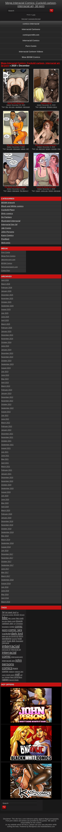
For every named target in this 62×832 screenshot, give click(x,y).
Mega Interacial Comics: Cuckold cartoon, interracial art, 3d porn (31, 4)
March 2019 (5, 540)
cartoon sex (7, 623)
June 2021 (5, 456)
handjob (14, 639)
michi (4, 675)
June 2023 (5, 375)
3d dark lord (10, 612)
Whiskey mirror (52, 107)
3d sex (22, 615)
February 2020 (6, 514)
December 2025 (7, 295)
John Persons (7, 232)
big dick (4, 621)
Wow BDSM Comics (31, 57)
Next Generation (16, 677)
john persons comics (12, 664)
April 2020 (5, 507)
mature (23, 149)
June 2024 (5, 346)
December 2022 (7, 397)
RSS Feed (24, 19)
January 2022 (6, 430)
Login (33, 15)
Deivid (51, 191)
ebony (9, 191)
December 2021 (7, 434)
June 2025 (5, 317)
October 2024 (6, 342)
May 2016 (5, 595)
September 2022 (7, 408)
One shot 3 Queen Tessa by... (46, 145)
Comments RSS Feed (34, 19)
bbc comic (12, 619)
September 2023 (7, 364)
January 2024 (6, 350)
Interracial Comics (31, 40)
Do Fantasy (6, 217)
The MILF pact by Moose (16, 145)
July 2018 (4, 551)
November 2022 (7, 401)
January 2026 (6, 291)
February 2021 (6, 470)
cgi (37, 149)
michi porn (10, 675)
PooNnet (5, 239)
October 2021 (6, 441)
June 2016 (5, 591)
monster (54, 149)
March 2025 (5, 324)
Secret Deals (14, 680)
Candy (38, 191)
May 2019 (5, 536)
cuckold (6, 633)
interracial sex (8, 661)
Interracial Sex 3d (9, 225)
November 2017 (7, 558)
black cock (11, 621)
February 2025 (6, 328)
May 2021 (5, 459)
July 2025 (4, 313)
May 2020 (5, 503)
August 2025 (6, 310)
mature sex (19, 672)
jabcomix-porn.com (8, 260)
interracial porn (17, 657)
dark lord (42, 149)
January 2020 (6, 518)
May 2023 (5, 379)
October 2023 (6, 361)
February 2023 (6, 390)
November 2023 (7, 357)
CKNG (11, 627)
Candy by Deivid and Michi (46, 187)
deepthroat (14, 636)
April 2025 (5, 320)
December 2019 (7, 521)
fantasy (48, 149)
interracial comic (9, 654)
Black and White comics (12, 206)
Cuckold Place (8, 210)
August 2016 (6, 584)
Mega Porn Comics (8, 256)
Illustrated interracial (10, 221)
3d (3, 612)
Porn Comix (31, 46)
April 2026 (5, 280)
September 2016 (7, 580)
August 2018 (6, 547)
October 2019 (6, 529)
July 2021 (4, 452)
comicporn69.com (31, 35)
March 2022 (5, 423)
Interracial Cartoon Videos (31, 52)
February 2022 (6, 426)
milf (27, 149)
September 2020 (7, 489)
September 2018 (7, 543)
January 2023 (6, 394)
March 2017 (5, 576)
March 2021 (5, 467)
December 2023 (7, 353)
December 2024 (7, 335)
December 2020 (7, 478)
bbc (7, 107)
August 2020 (6, 492)
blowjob (19, 621)
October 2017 (6, 562)
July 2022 (4, 416)
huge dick (11, 641)
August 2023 (6, 368)
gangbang (18, 107)
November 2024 (7, 339)
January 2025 (6, 332)
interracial (26, 107)
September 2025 (7, 306)
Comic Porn (5, 271)
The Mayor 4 (24, 191)
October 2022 (6, 404)
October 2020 (6, 485)
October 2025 (6, 302)
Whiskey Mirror (46, 103)
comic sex (44, 191)
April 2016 (5, 598)
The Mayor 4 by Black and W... (16, 187)
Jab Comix (6, 228)
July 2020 (4, 496)
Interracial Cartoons (31, 29)
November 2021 (7, 437)
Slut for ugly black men (15, 103)
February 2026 (6, 288)
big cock (12, 107)
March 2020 (5, 511)
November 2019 (7, 525)
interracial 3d (6, 650)
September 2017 (7, 565)
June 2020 (5, 500)
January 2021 (6, 474)
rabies (5, 679)
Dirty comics (7, 214)
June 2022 (5, 419)
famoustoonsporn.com (9, 267)
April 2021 (5, 463)
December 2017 (7, 554)
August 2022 (6, 412)
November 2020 (7, 481)
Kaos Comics (7, 235)
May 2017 (5, 573)
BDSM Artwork (8, 203)
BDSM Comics (6, 263)
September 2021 (7, 445)
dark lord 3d (6, 636)
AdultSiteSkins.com (48, 827)
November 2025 (7, 299)
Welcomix (5, 243)
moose (7, 677)
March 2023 (5, 386)
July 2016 (4, 587)
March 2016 (5, 602)
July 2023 (4, 372)
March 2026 (5, 284)
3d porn (16, 615)
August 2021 (6, 448)
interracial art (16, 650)
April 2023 (5, 383)
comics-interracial (31, 24)
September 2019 (7, 532)
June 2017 (5, 569)
